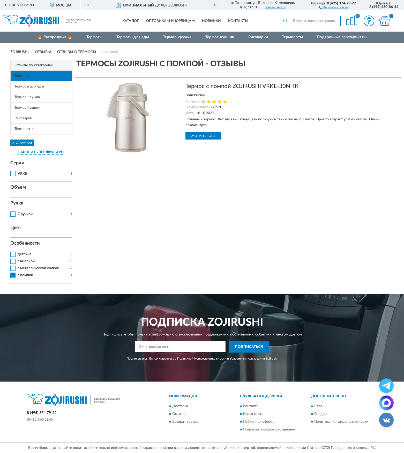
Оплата (178, 414)
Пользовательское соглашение (269, 430)
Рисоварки (258, 37)
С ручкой (25, 214)
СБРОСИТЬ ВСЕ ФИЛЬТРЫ (41, 152)
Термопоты (292, 37)
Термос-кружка (177, 37)
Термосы (94, 37)
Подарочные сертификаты (341, 37)
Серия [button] (17, 163)
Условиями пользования (247, 358)
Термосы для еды (132, 37)
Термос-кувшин (219, 37)
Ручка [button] (16, 203)
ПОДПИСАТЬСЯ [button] (249, 347)
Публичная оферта (258, 422)
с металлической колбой (38, 268)
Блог (318, 406)
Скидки (320, 414)
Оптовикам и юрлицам (170, 21)
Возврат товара (185, 422)
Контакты (238, 21)
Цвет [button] (15, 227)
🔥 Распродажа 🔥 (55, 37)
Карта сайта (253, 414)
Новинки (211, 21)
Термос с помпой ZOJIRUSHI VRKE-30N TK (242, 86)
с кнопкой (26, 261)
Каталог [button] (130, 21)
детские (24, 254)
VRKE (22, 174)
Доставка (180, 406)
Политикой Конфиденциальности (201, 358)
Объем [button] (18, 187)
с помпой (25, 275)
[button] (333, 7)
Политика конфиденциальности (341, 422)
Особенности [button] (25, 243)
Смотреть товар (203, 135)
